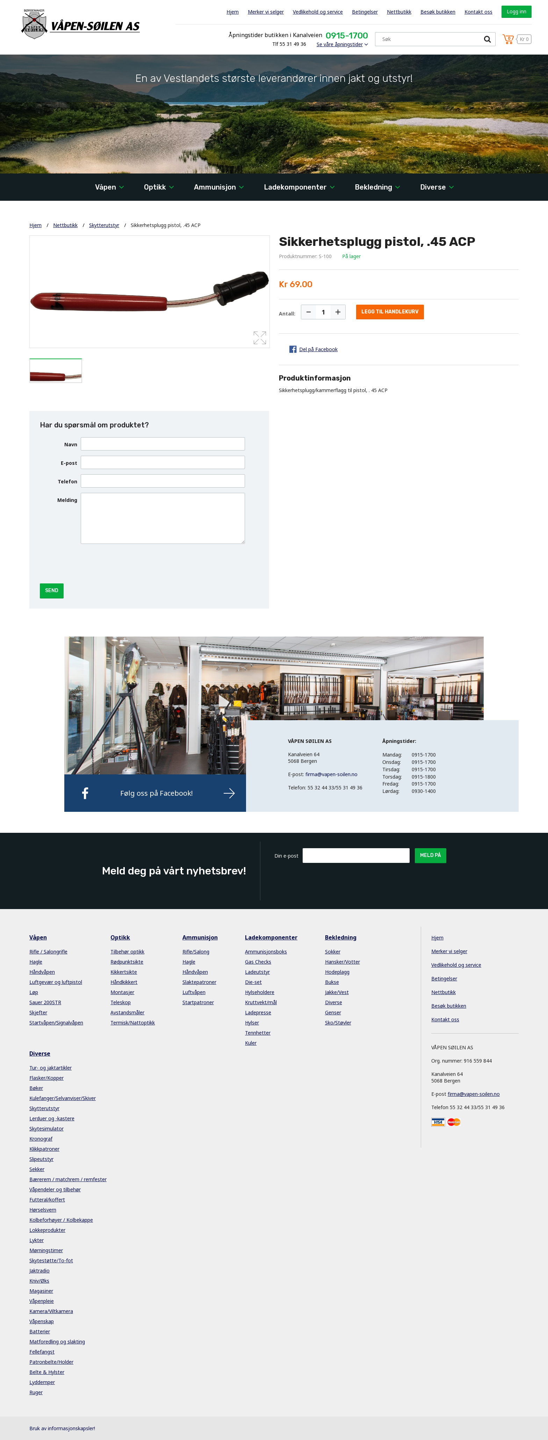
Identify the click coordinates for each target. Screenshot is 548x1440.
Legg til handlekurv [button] (390, 312)
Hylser (252, 1022)
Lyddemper (42, 1382)
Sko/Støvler (338, 1022)
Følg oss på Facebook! (156, 793)
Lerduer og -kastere (51, 1118)
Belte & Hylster (46, 1372)
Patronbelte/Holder (51, 1362)
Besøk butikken (437, 11)
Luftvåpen (194, 992)
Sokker (332, 951)
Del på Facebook (318, 349)
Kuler (251, 1043)
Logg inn (516, 11)
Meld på (430, 855)
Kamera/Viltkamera (51, 1311)
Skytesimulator (46, 1128)
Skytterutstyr (104, 225)
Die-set (253, 982)
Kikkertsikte (123, 972)
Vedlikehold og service (318, 11)
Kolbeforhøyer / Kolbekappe (61, 1219)
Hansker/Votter (342, 961)
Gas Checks (258, 961)
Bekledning (373, 187)
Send (51, 591)
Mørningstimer (46, 1250)
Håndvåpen (42, 972)
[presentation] (134, 562)
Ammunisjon (215, 187)
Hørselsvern (42, 1209)
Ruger (36, 1392)
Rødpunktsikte (126, 961)
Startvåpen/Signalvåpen (56, 1022)
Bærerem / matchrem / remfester (68, 1179)
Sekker (36, 1169)
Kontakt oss (478, 11)
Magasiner (41, 1291)
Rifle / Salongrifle (48, 951)
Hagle (35, 961)
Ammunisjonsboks (266, 951)
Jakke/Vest (337, 992)
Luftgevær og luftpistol (55, 982)
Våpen (105, 187)
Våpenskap (41, 1321)
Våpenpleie (41, 1301)
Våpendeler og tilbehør (55, 1189)
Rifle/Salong (195, 951)
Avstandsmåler (127, 1012)
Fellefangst (42, 1351)
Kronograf (40, 1138)
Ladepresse (258, 1012)
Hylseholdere (259, 992)
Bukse (332, 982)
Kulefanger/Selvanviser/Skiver (62, 1098)
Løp (33, 992)
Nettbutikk (399, 11)
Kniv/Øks (39, 1280)
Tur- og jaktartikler (50, 1067)
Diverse (433, 187)
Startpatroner (198, 1002)
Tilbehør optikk (127, 951)
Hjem (232, 11)
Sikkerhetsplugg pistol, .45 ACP (166, 225)
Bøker (36, 1088)
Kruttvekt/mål (261, 1002)
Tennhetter (258, 1032)
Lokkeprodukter (47, 1230)
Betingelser (365, 11)
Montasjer (122, 992)
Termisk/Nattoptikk (132, 1022)
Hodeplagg (337, 972)
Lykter (36, 1240)
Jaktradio (39, 1270)
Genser (333, 1012)
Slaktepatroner (199, 982)
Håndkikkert (123, 982)
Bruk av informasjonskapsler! (62, 1428)
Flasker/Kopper (46, 1077)
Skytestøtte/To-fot (51, 1260)
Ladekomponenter (295, 187)
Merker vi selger (266, 11)
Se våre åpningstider (340, 44)
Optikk (155, 187)
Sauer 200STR (45, 1002)
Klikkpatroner (44, 1148)
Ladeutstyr (257, 972)
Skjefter (38, 1012)
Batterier (39, 1331)
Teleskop (120, 1002)
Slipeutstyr (41, 1159)
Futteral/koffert (47, 1199)
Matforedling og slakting (57, 1341)
